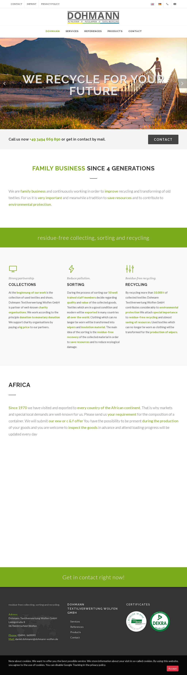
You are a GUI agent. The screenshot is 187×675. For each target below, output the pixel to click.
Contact (16, 4)
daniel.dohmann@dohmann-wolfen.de (36, 639)
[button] (4, 83)
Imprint (32, 4)
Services (75, 621)
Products (75, 632)
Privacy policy (50, 4)
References (77, 626)
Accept (172, 668)
